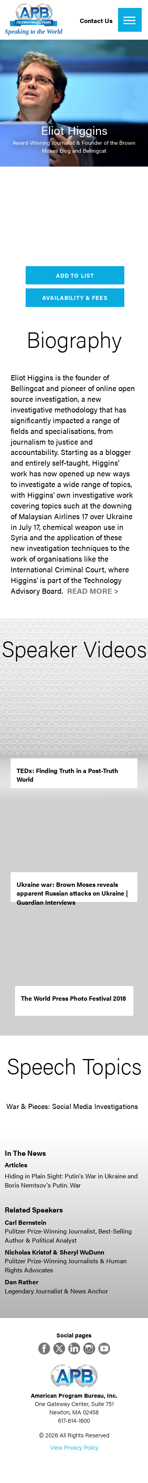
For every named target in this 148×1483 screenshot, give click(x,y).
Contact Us (96, 20)
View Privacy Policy (74, 1447)
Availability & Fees (74, 297)
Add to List (75, 275)
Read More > (93, 590)
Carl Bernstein (25, 1222)
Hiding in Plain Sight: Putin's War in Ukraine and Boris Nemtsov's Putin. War (71, 1180)
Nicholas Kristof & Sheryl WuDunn (54, 1252)
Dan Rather (21, 1281)
